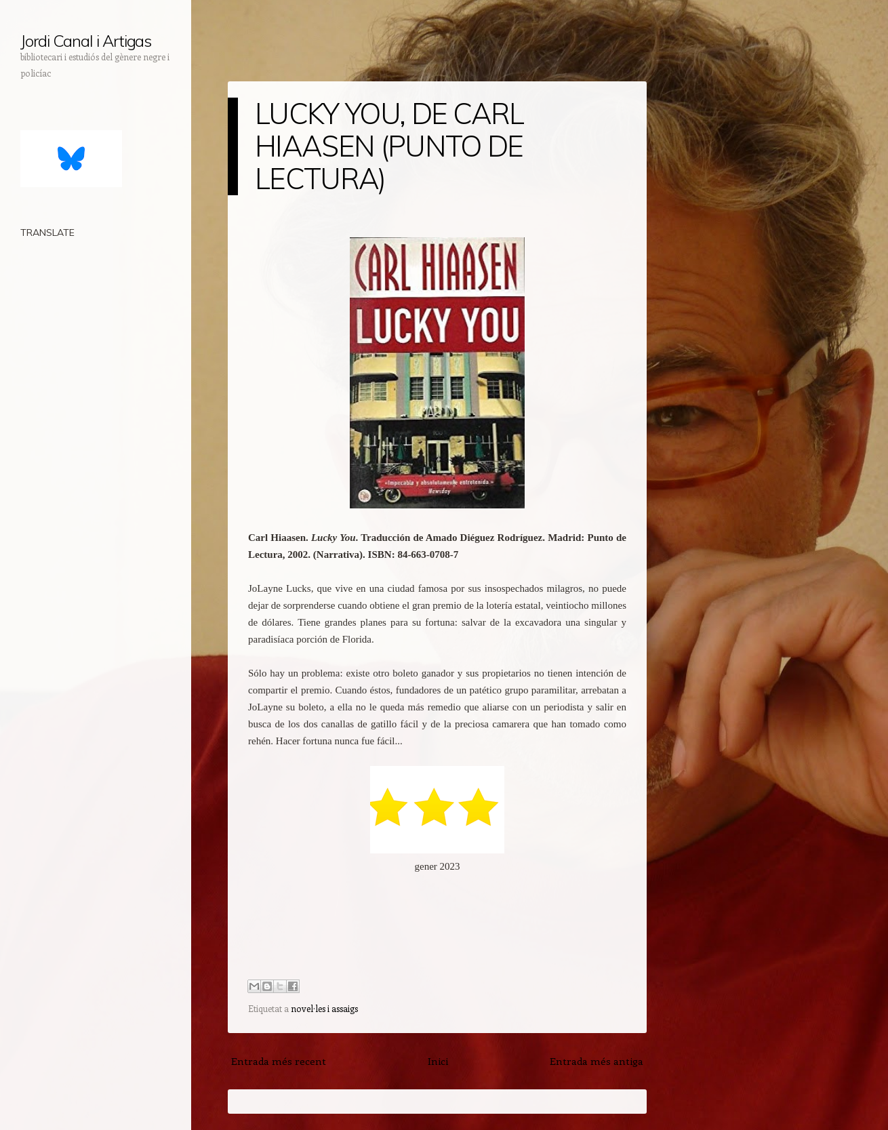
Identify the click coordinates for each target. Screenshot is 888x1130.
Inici (438, 1061)
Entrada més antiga (596, 1061)
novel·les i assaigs (324, 1008)
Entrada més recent (278, 1061)
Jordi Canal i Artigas (85, 41)
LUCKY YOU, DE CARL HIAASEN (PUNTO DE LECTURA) (389, 146)
